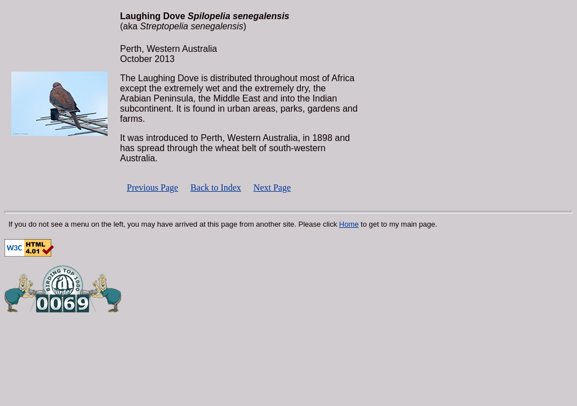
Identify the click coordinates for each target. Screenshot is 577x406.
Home (349, 224)
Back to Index (215, 187)
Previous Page (152, 187)
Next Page (272, 187)
